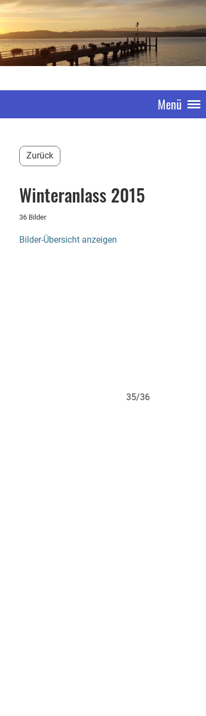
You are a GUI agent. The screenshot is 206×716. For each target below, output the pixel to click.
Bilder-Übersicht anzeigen (68, 239)
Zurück (39, 155)
